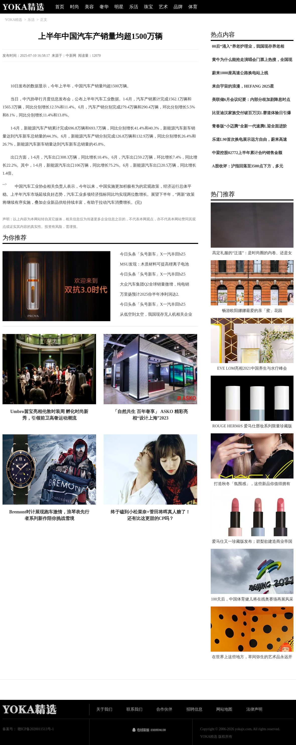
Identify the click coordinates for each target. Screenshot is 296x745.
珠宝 (148, 6)
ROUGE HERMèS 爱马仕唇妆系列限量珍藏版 (252, 426)
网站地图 (224, 709)
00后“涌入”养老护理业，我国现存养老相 (248, 46)
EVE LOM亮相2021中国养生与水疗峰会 (252, 368)
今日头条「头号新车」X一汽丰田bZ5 (152, 254)
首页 (59, 6)
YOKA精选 (13, 20)
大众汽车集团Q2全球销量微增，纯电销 (154, 284)
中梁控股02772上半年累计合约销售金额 (247, 153)
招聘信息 (194, 709)
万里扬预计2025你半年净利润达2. (149, 294)
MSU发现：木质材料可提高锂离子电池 (154, 264)
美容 (89, 6)
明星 (118, 6)
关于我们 (104, 709)
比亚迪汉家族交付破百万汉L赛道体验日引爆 (251, 113)
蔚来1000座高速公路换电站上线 (240, 73)
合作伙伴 (164, 709)
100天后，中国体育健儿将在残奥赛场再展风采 (252, 599)
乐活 (133, 6)
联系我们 (134, 709)
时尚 (74, 6)
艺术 (163, 6)
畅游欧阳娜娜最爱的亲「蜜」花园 (252, 310)
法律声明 (254, 709)
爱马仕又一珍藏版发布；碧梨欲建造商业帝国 (252, 541)
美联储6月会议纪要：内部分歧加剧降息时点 (251, 99)
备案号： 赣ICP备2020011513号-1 (28, 729)
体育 (192, 6)
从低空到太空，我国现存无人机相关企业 (156, 314)
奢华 (104, 6)
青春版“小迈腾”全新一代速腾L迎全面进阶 (249, 126)
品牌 (178, 6)
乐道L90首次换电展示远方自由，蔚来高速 (249, 139)
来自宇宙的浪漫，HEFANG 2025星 (243, 86)
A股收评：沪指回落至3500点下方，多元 (247, 166)
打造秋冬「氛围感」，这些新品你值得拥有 (252, 484)
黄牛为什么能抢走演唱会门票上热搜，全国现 (252, 59)
